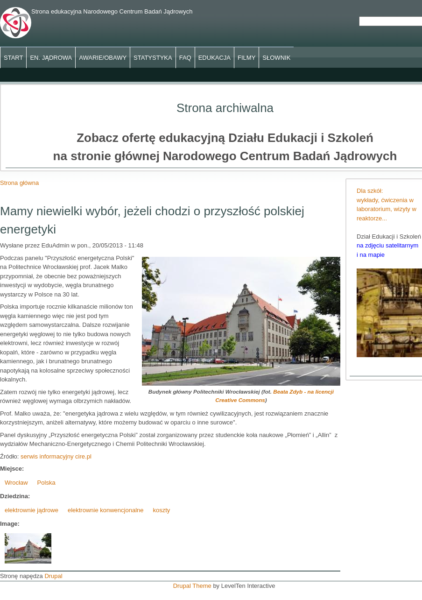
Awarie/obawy (103, 57)
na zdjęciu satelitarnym (387, 245)
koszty (161, 510)
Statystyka (153, 57)
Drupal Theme (192, 585)
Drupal (53, 575)
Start (13, 57)
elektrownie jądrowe (31, 510)
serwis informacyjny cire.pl (56, 456)
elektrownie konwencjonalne (106, 510)
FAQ (185, 57)
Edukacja (214, 57)
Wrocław (16, 482)
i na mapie (371, 254)
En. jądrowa (51, 57)
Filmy (246, 57)
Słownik (276, 57)
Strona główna (19, 182)
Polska (46, 482)
